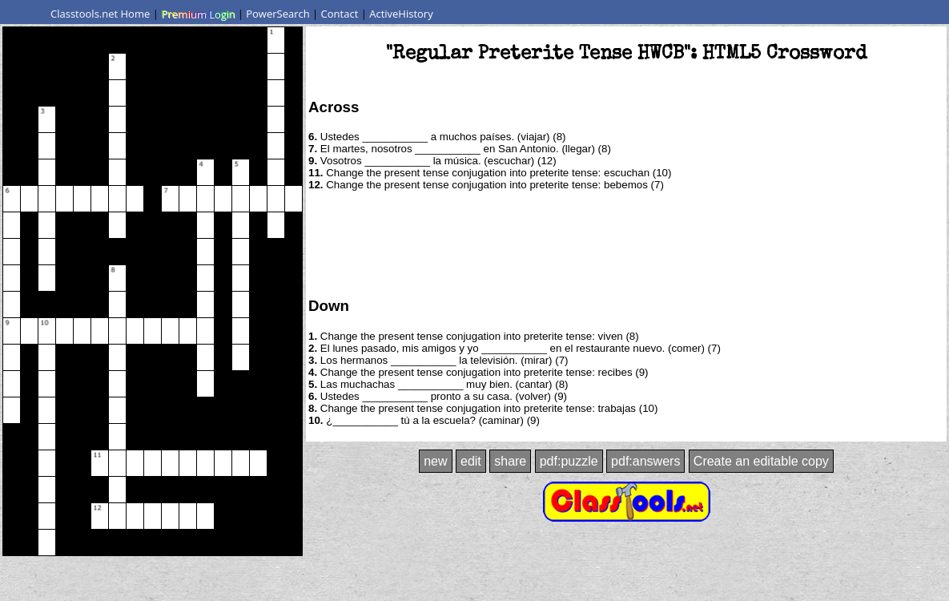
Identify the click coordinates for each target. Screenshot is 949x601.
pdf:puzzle (569, 461)
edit (470, 461)
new (435, 461)
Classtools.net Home (100, 13)
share (510, 461)
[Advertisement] (626, 243)
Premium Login (198, 13)
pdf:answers (645, 461)
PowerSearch (278, 13)
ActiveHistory (401, 13)
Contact (340, 13)
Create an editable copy (761, 461)
